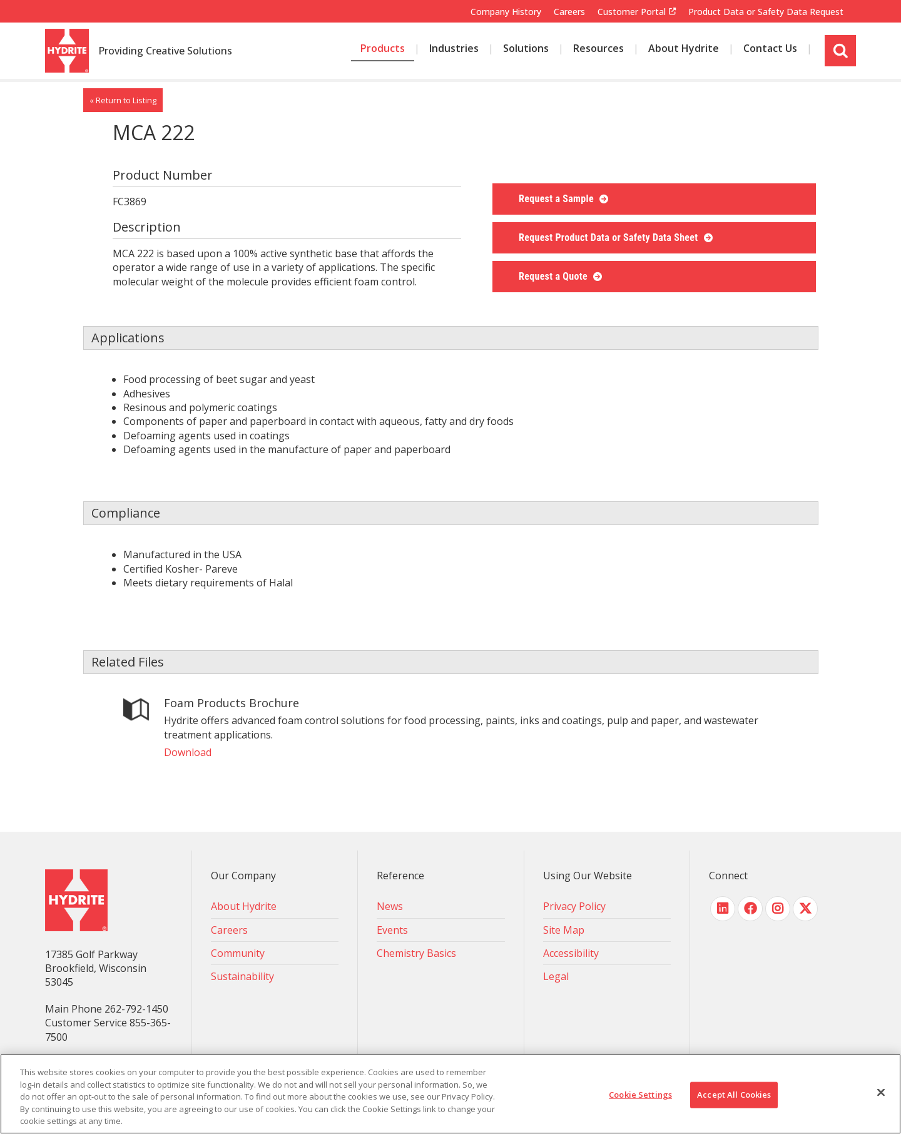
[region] (450, 1094)
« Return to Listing (122, 100)
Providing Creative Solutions (165, 51)
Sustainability (242, 976)
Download (187, 752)
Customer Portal (632, 12)
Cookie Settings (640, 1094)
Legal (556, 976)
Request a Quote (554, 276)
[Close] (881, 1092)
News (390, 906)
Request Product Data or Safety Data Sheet (610, 237)
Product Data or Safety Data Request (765, 12)
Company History (506, 12)
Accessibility (571, 953)
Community (238, 953)
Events (392, 930)
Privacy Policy (574, 906)
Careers (569, 12)
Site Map (563, 930)
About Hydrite (244, 906)
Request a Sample (557, 199)
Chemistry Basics (416, 953)
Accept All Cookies (734, 1094)
